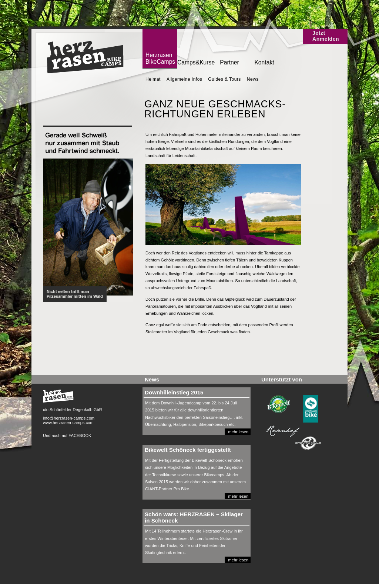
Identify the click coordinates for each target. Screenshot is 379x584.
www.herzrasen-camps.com (68, 422)
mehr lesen (238, 432)
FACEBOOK (79, 435)
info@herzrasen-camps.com (68, 418)
